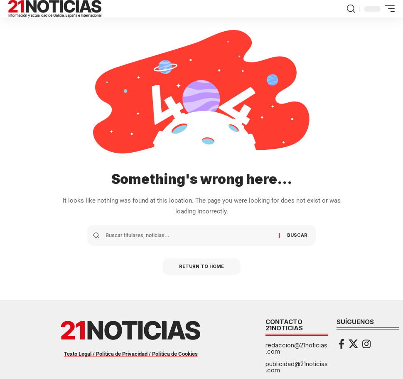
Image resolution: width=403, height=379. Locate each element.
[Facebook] (341, 344)
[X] (353, 344)
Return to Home (201, 267)
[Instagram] (366, 344)
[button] (351, 9)
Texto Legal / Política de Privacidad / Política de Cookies (131, 354)
